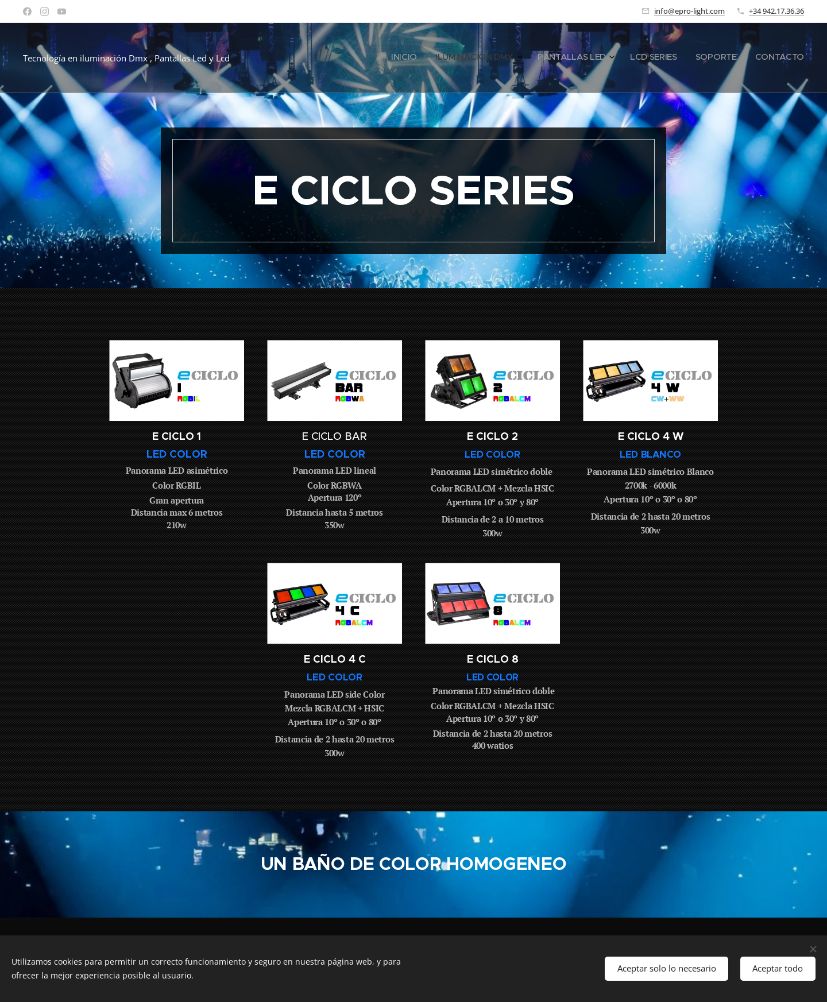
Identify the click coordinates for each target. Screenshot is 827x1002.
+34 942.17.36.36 (776, 11)
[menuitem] (704, 58)
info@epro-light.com (689, 11)
